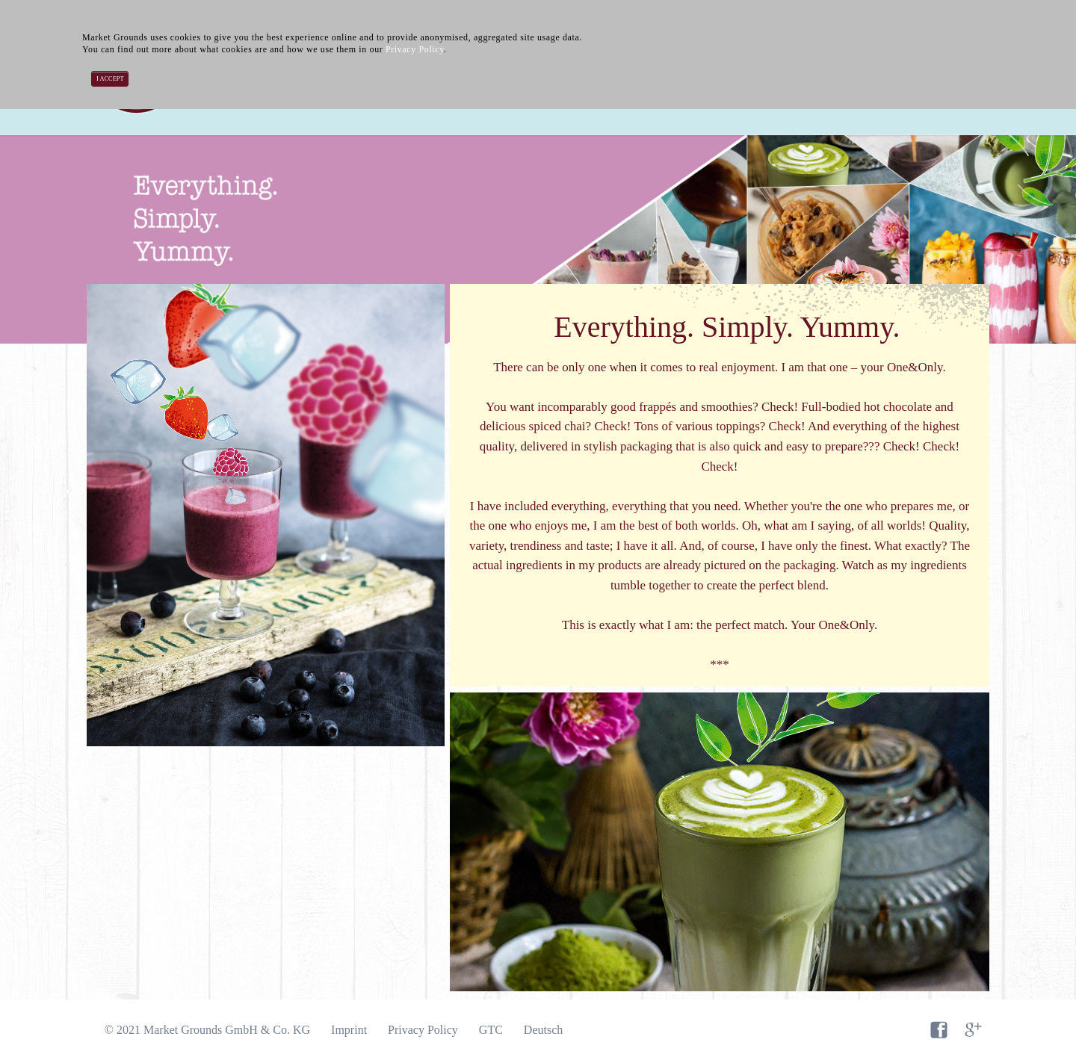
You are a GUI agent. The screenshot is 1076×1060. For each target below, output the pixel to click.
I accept (110, 78)
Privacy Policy (415, 49)
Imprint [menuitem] (349, 1029)
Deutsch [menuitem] (543, 1029)
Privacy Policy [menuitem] (423, 1029)
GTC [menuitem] (491, 1029)
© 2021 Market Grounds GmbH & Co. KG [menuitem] (207, 1029)
